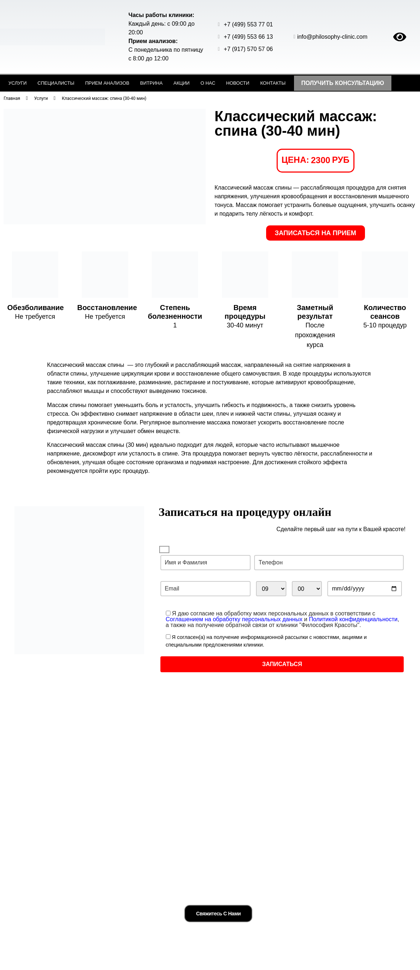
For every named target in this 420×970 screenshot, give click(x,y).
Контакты (273, 83)
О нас (208, 83)
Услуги (17, 83)
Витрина (151, 83)
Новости (237, 83)
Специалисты (56, 83)
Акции (181, 83)
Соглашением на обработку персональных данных (234, 619)
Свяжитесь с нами (218, 909)
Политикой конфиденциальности (353, 619)
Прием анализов (107, 83)
